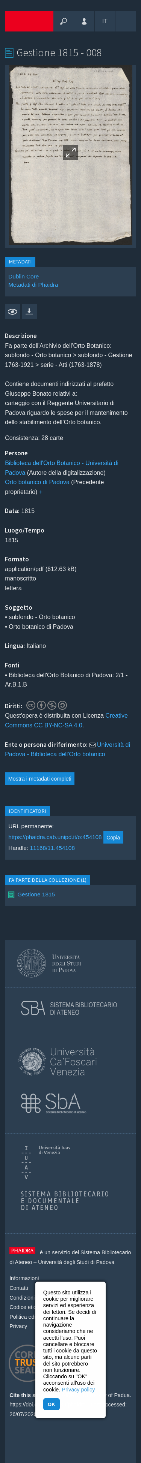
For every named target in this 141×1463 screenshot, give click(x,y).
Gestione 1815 (36, 894)
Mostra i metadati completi (39, 779)
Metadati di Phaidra (33, 284)
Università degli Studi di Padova (76, 1262)
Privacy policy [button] (78, 1390)
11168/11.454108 (52, 848)
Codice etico (24, 1307)
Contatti (18, 1288)
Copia (113, 838)
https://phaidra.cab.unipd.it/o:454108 (55, 837)
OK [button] (51, 1404)
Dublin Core (23, 276)
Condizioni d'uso (29, 1298)
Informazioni (24, 1278)
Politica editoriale (29, 1317)
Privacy (18, 1326)
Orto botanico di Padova (37, 482)
